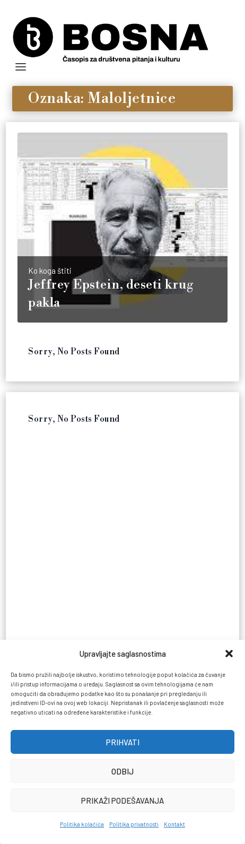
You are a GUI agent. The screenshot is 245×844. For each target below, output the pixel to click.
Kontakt (174, 824)
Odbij (122, 771)
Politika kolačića (82, 824)
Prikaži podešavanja (122, 800)
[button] (229, 653)
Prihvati (122, 742)
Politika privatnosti (134, 824)
